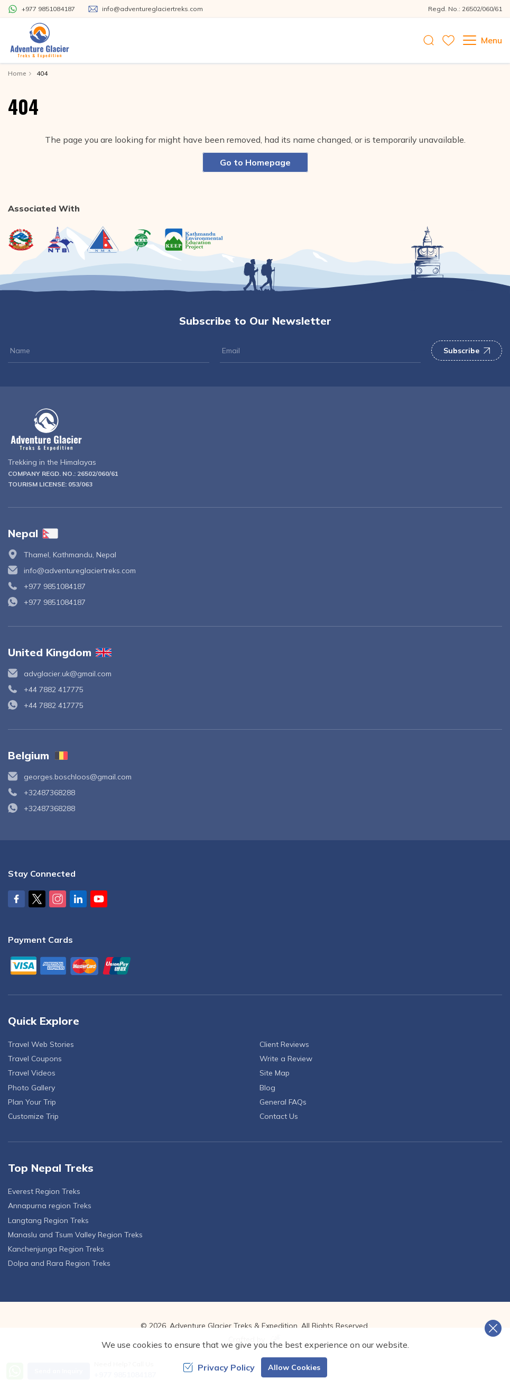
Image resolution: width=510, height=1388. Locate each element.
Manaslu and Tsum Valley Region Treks (75, 1234)
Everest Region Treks (44, 1191)
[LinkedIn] (78, 898)
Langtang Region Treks (48, 1220)
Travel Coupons (35, 1058)
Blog (267, 1087)
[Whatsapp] (41, 9)
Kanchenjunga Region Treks (56, 1249)
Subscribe (466, 350)
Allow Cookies (294, 1367)
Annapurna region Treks (49, 1205)
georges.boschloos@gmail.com (78, 777)
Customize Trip (33, 1116)
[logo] (255, 430)
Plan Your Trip (32, 1102)
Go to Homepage (255, 162)
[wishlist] (448, 40)
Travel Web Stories (41, 1044)
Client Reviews (284, 1044)
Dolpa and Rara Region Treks (59, 1263)
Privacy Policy (219, 1367)
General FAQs (283, 1102)
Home (17, 73)
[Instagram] (57, 898)
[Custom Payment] (255, 965)
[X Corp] (37, 898)
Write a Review (285, 1058)
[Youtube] (98, 898)
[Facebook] (16, 898)
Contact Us (278, 1116)
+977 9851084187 (55, 586)
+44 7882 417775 (54, 689)
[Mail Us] (145, 9)
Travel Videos (31, 1073)
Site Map (274, 1073)
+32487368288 (49, 792)
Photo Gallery (31, 1087)
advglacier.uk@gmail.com (68, 673)
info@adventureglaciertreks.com (80, 570)
